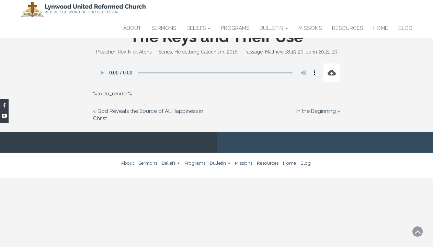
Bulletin (274, 28)
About (132, 28)
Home (380, 28)
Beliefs (198, 28)
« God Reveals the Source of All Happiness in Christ (148, 114)
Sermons (163, 28)
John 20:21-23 (322, 52)
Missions (310, 28)
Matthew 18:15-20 (284, 52)
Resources (347, 28)
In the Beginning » (318, 111)
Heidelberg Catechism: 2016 (206, 52)
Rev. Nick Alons (135, 52)
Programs (235, 28)
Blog (405, 28)
